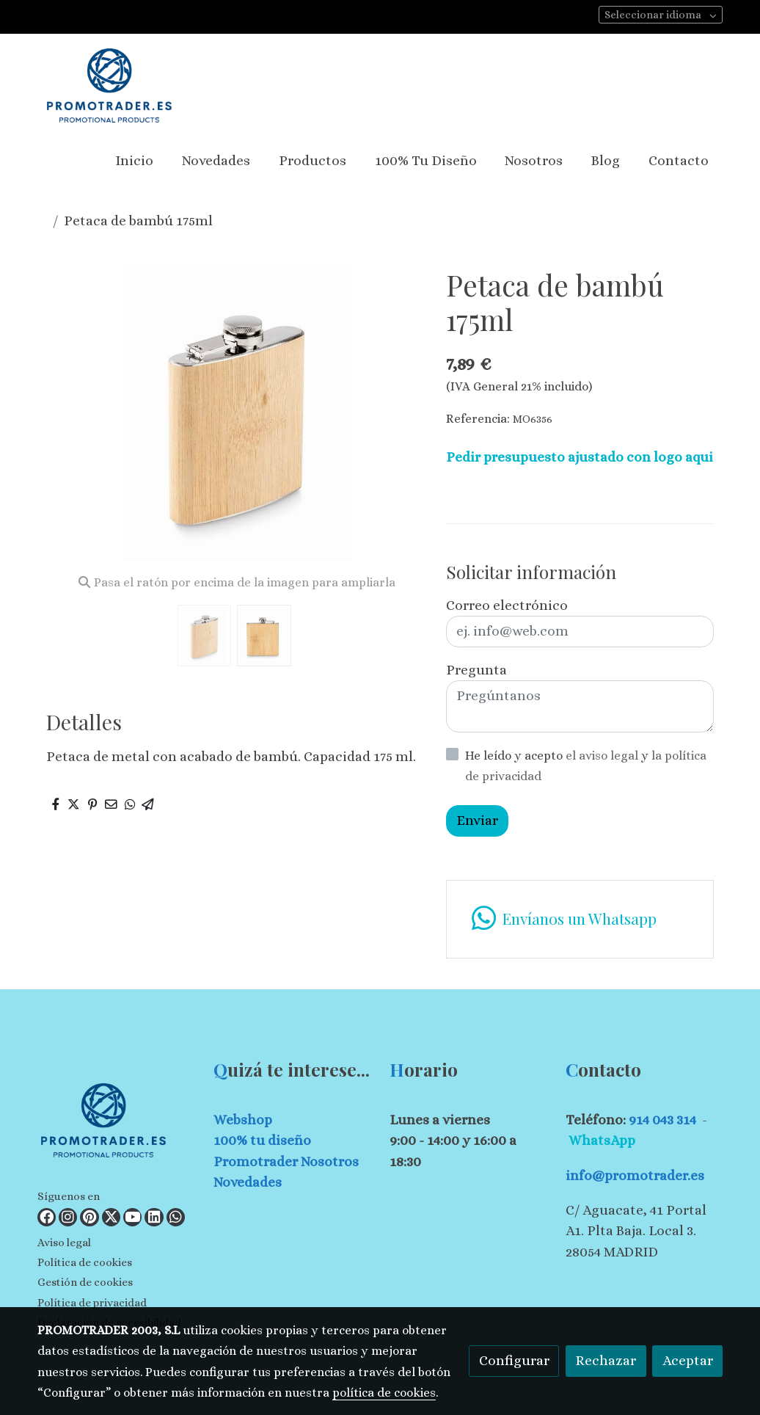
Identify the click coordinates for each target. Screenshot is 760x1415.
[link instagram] (68, 1217)
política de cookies (384, 1393)
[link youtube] (132, 1217)
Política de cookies (84, 1262)
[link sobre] (116, 1123)
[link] (109, 85)
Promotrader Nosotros (286, 1161)
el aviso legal (603, 756)
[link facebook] (46, 1217)
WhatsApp (602, 1140)
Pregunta (476, 669)
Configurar (514, 1360)
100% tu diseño (262, 1140)
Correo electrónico (507, 605)
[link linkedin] (154, 1217)
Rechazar (605, 1360)
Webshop (242, 1119)
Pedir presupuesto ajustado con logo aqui (579, 457)
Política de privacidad (92, 1302)
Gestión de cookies (85, 1282)
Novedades (247, 1182)
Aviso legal (64, 1242)
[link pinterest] (89, 1217)
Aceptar (687, 1360)
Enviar (477, 820)
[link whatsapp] (579, 919)
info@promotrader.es (635, 1175)
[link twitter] (111, 1217)
